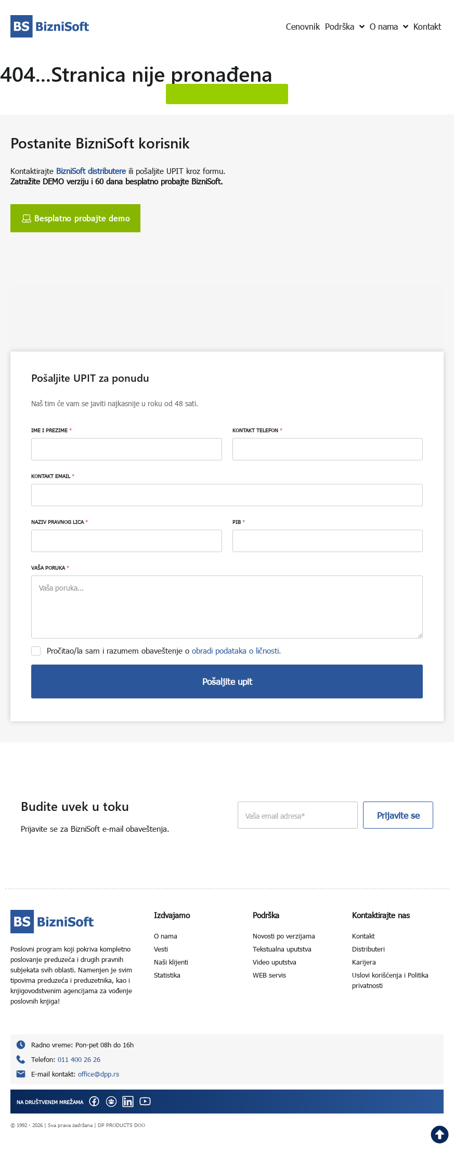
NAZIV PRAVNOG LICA (59, 522)
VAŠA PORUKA (50, 568)
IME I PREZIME (51, 430)
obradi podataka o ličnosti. (236, 650)
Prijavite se (398, 815)
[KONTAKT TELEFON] (327, 449)
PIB (238, 522)
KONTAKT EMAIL (52, 476)
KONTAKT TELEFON (257, 430)
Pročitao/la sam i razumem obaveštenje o (164, 650)
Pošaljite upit (227, 681)
